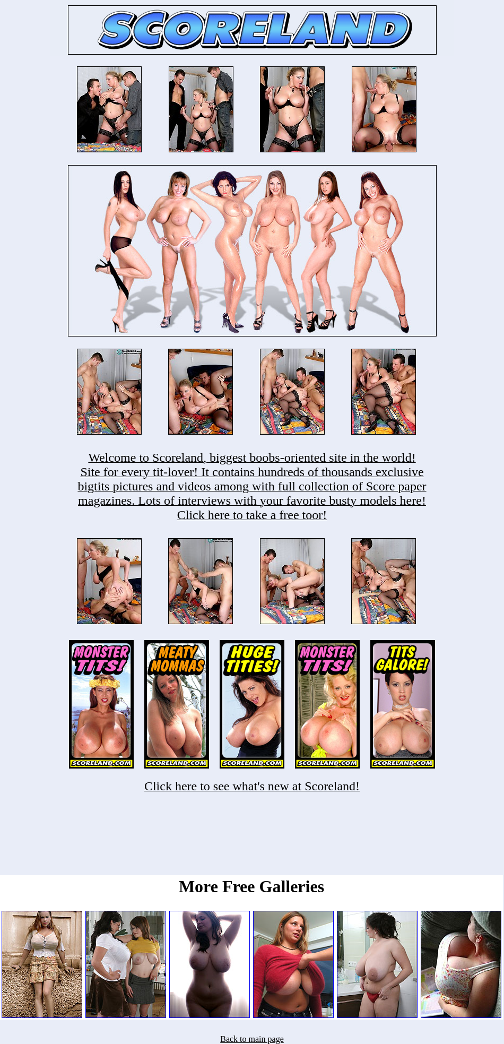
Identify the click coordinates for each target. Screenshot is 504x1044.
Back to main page (252, 1038)
